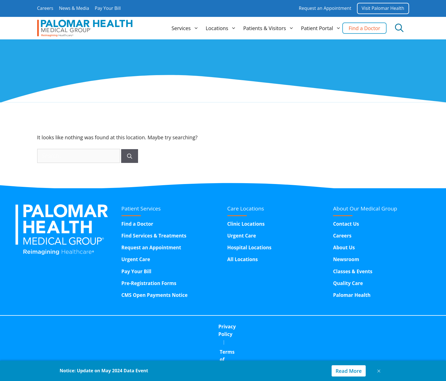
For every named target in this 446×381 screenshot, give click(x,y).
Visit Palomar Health (383, 8)
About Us (344, 247)
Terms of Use (212, 326)
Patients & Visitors (269, 28)
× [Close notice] (379, 370)
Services (186, 28)
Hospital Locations (249, 247)
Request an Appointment (325, 8)
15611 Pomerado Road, (243, 341)
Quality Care (348, 283)
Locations (222, 28)
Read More (348, 370)
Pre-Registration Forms (148, 283)
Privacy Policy (169, 326)
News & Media (74, 8)
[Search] (129, 156)
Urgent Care (135, 259)
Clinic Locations (246, 224)
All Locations (242, 259)
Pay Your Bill (108, 8)
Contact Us (346, 224)
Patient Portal (321, 28)
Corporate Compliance (266, 326)
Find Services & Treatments (154, 235)
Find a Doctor (364, 28)
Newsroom (346, 259)
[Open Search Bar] (399, 28)
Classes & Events (352, 271)
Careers (45, 8)
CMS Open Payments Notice (154, 295)
